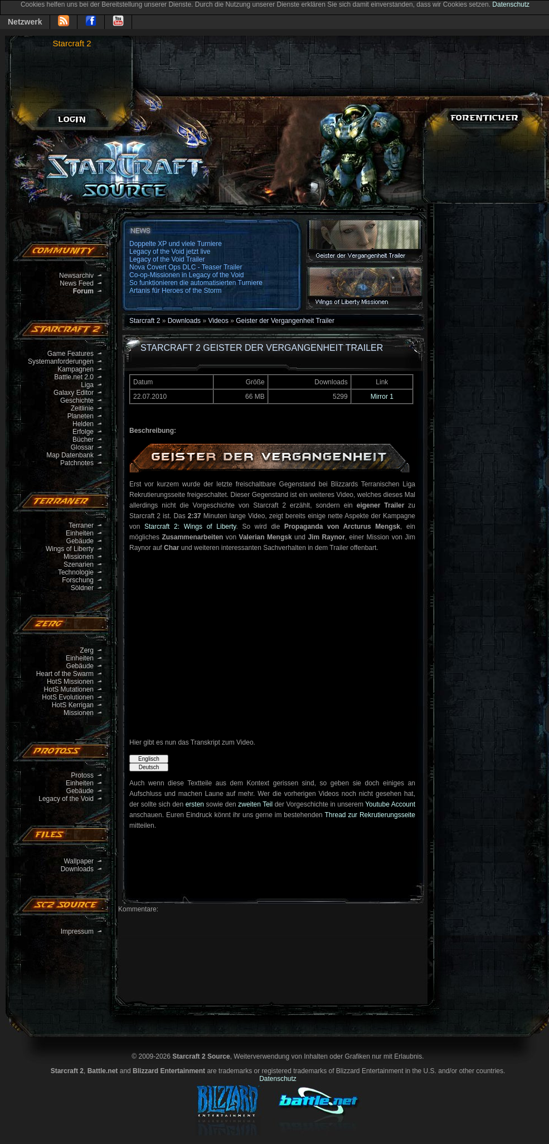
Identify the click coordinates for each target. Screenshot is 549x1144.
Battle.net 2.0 (74, 377)
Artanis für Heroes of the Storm (175, 291)
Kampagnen (75, 369)
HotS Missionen (70, 682)
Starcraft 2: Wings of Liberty (190, 526)
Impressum (77, 931)
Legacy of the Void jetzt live (169, 251)
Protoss (82, 775)
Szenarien (79, 564)
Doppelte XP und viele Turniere (175, 244)
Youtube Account (390, 804)
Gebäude (80, 541)
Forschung (78, 580)
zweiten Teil (255, 804)
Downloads (77, 869)
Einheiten (80, 533)
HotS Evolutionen (68, 697)
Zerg (87, 650)
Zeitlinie (82, 408)
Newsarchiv (76, 275)
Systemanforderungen (61, 361)
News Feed (77, 283)
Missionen (79, 557)
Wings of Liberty (70, 549)
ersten (195, 804)
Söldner (82, 588)
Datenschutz (510, 4)
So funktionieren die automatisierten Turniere (196, 283)
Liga (87, 385)
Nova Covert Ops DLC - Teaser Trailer (185, 267)
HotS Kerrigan (73, 705)
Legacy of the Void (66, 799)
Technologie (76, 572)
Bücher (83, 439)
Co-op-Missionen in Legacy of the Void (186, 275)
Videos (218, 321)
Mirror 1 (382, 396)
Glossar (82, 447)
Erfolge (83, 432)
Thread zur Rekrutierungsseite (369, 815)
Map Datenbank (70, 455)
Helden (83, 424)
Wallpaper (79, 861)
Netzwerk (25, 21)
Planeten (80, 416)
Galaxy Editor (74, 393)
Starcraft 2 (71, 43)
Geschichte (77, 400)
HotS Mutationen (69, 689)
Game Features (70, 354)
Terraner (81, 525)
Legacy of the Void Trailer (167, 259)
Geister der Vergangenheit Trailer (285, 321)
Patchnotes (77, 463)
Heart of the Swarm (65, 674)
